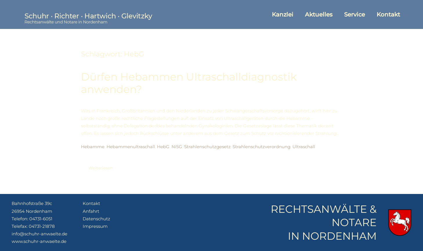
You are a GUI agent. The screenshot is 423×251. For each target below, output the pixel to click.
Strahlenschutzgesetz (207, 146)
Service (354, 14)
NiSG (176, 146)
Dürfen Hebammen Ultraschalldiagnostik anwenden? (189, 83)
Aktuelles (318, 14)
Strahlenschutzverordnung (261, 146)
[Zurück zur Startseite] (87, 14)
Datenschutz (96, 218)
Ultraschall (303, 146)
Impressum (95, 226)
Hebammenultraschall (130, 146)
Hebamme (92, 146)
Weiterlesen (100, 168)
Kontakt (388, 14)
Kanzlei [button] (282, 14)
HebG (163, 146)
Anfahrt (91, 211)
